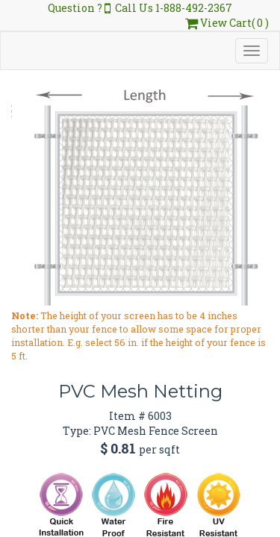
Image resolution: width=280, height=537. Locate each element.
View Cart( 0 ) (227, 23)
